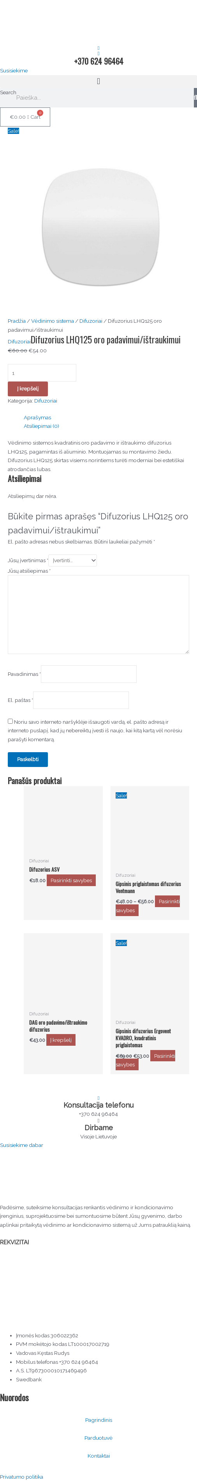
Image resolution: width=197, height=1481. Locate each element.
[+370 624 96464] (99, 53)
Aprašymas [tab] (37, 417)
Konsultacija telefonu (98, 1105)
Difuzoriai (90, 321)
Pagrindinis (98, 1420)
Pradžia (17, 321)
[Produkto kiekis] (42, 373)
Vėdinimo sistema (52, 321)
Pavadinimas (24, 674)
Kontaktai (99, 1456)
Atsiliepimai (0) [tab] (41, 426)
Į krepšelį (28, 388)
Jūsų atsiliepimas (29, 571)
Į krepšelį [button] (61, 1040)
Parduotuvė (98, 1438)
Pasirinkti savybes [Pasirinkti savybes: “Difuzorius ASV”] (71, 880)
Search (8, 92)
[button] (98, 81)
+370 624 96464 (98, 61)
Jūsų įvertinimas (28, 560)
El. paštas (20, 700)
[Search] (195, 97)
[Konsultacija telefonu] (99, 1098)
